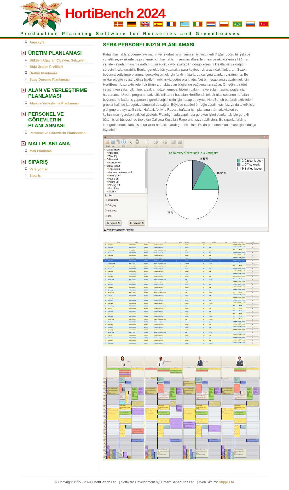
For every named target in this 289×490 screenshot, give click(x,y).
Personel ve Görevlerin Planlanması (58, 133)
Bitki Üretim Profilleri (46, 67)
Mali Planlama (41, 151)
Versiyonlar (39, 169)
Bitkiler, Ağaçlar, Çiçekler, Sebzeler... (58, 60)
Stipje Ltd (226, 482)
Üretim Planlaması (44, 73)
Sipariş (35, 175)
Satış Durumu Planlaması (50, 79)
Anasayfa (37, 42)
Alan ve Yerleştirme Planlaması (54, 103)
